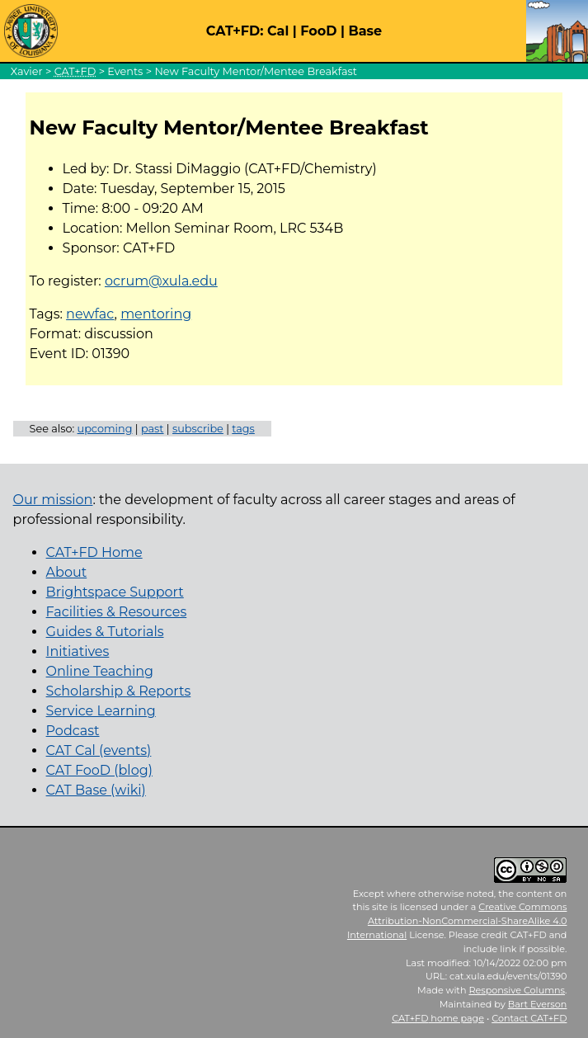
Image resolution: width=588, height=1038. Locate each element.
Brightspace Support (115, 592)
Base (365, 31)
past (152, 428)
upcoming (105, 428)
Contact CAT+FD (529, 1018)
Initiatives (78, 651)
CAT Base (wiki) (96, 790)
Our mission (53, 499)
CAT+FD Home (94, 552)
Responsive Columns (516, 990)
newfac (90, 314)
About (66, 572)
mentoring (155, 314)
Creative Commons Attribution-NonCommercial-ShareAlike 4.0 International (457, 921)
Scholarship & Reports (118, 691)
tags (243, 428)
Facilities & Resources (116, 612)
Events (125, 71)
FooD (318, 31)
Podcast (73, 730)
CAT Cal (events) (99, 750)
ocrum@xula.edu (161, 281)
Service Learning (101, 711)
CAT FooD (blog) (99, 770)
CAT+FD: (235, 31)
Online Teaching (99, 671)
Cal (278, 31)
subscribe (197, 428)
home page (438, 1018)
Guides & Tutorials (105, 631)
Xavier (27, 71)
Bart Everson (537, 1004)
